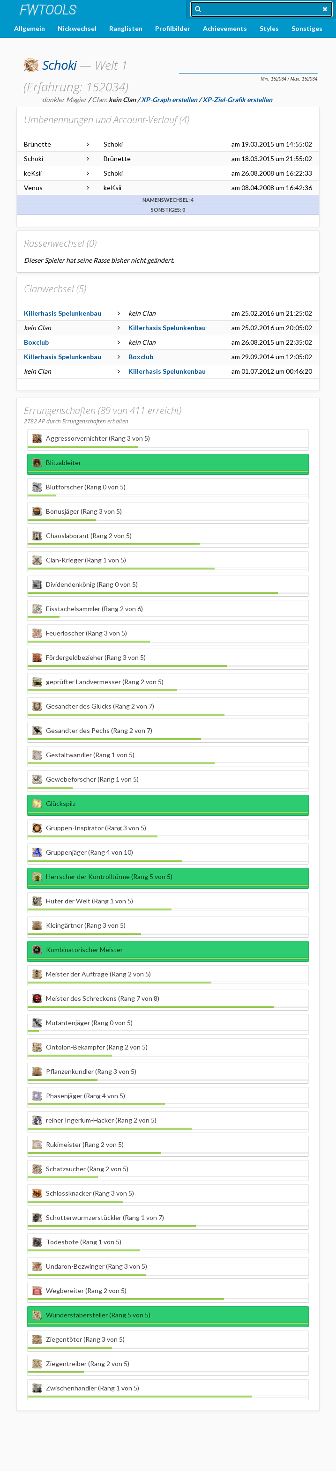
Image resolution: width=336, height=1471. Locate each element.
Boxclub (36, 342)
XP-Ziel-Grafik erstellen (237, 99)
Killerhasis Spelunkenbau (62, 313)
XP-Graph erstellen (169, 99)
